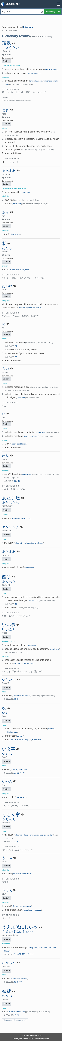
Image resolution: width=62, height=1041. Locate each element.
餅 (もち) (18, 982)
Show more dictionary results (15, 1020)
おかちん (9, 963)
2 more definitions (11, 447)
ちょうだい (10, 48)
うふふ (7, 858)
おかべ (7, 996)
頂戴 (6, 43)
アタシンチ (10, 527)
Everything (50, 11)
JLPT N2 (8, 178)
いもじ (7, 754)
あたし (7, 248)
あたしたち (10, 502)
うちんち (9, 819)
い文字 (8, 749)
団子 (16, 699)
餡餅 (6, 576)
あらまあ (9, 551)
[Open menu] (58, 4)
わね (5, 456)
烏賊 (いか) (20, 772)
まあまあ (9, 170)
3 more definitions (11, 360)
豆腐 (16, 1015)
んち (16, 841)
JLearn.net (10, 4)
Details (6, 61)
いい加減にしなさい (24, 954)
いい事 (8, 624)
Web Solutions (31, 1035)
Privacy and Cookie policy (23, 1039)
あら (5, 212)
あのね (7, 286)
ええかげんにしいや (17, 932)
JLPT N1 (8, 220)
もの (5, 369)
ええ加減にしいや (20, 927)
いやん (7, 781)
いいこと (9, 629)
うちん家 (11, 814)
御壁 (6, 991)
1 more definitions (11, 153)
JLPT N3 (8, 55)
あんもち (9, 581)
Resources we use (42, 1039)
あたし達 (11, 497)
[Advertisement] (31, 19)
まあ (5, 110)
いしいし (9, 680)
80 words (28, 27)
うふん (7, 890)
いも (5, 713)
